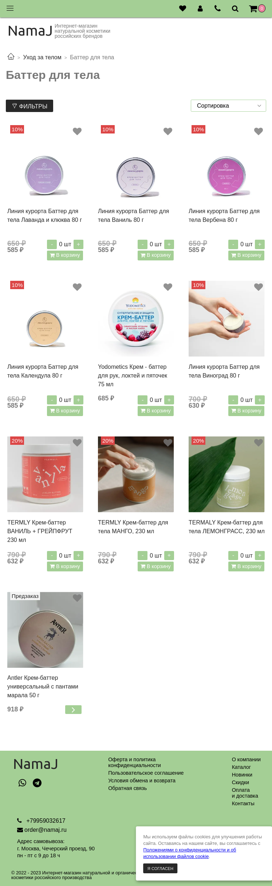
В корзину (67, 255)
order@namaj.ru (45, 830)
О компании (246, 759)
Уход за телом (42, 57)
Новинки (242, 775)
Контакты (243, 803)
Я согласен (160, 868)
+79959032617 (45, 821)
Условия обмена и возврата (142, 780)
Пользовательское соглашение (146, 773)
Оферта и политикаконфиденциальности (134, 762)
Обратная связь (127, 788)
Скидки (240, 782)
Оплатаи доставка (245, 793)
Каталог (241, 767)
